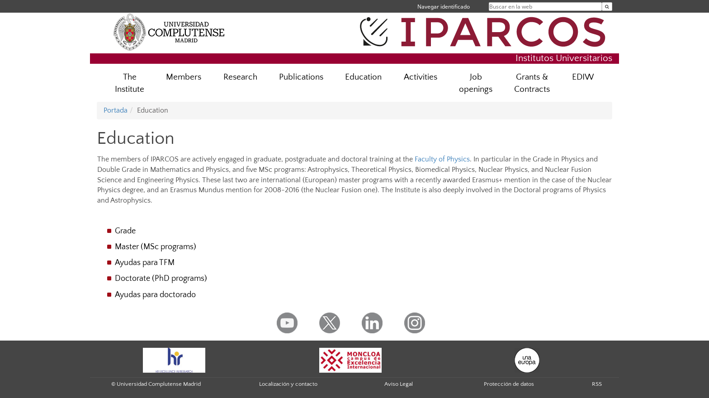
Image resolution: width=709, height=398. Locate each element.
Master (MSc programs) (155, 246)
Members (183, 77)
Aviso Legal (398, 384)
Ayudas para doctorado (155, 294)
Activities (420, 77)
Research (240, 77)
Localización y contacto (288, 384)
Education (363, 77)
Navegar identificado (443, 6)
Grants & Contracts (532, 83)
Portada (116, 110)
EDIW (583, 77)
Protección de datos (509, 384)
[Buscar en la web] (607, 6)
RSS (597, 384)
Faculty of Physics (442, 159)
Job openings (475, 83)
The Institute (129, 83)
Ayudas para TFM (145, 262)
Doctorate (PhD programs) (161, 278)
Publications (301, 77)
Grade (125, 231)
